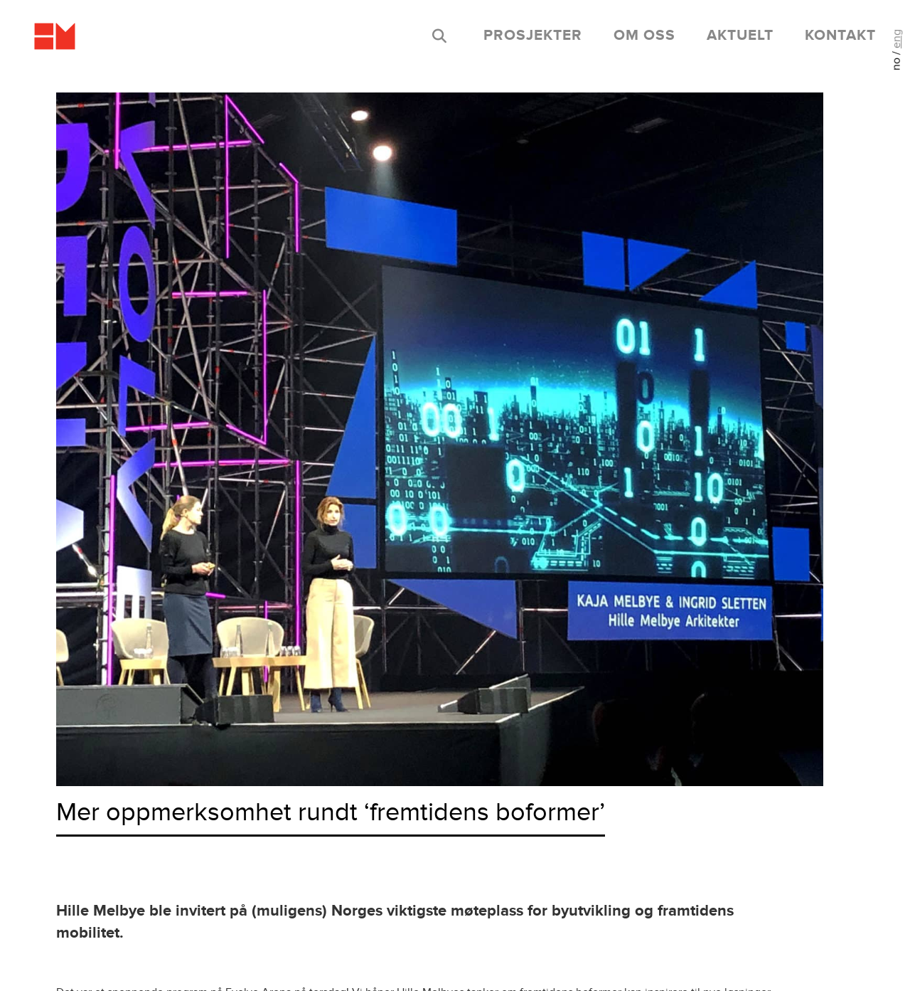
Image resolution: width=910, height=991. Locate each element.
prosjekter (532, 35)
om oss (644, 35)
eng (896, 38)
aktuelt (740, 35)
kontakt (840, 35)
